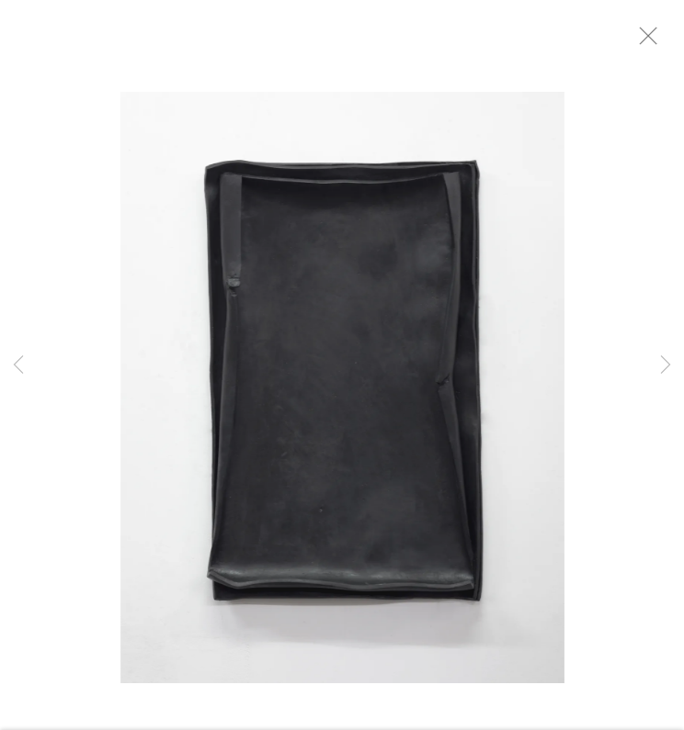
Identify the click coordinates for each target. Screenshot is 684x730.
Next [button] (665, 365)
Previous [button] (18, 365)
